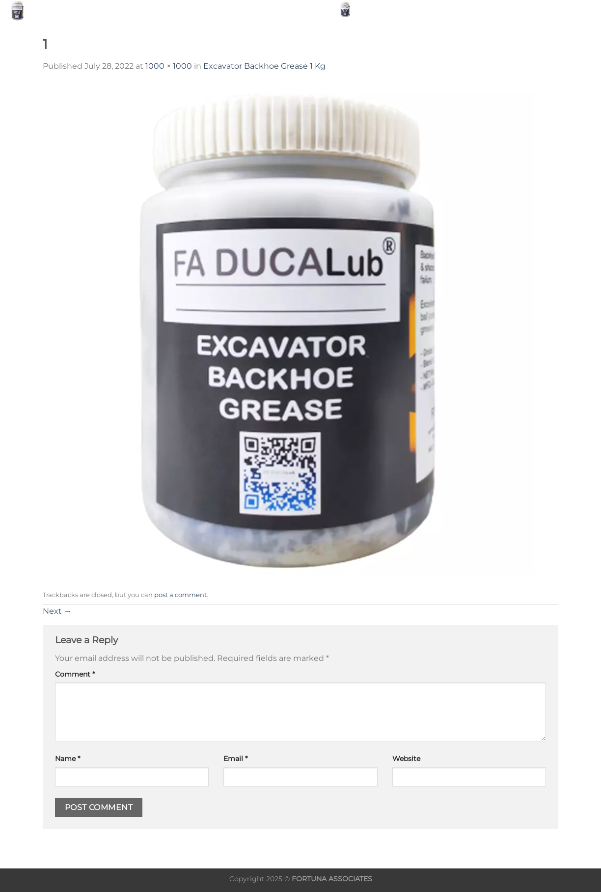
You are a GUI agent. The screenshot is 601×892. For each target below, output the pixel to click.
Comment (75, 674)
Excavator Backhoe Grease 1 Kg (264, 66)
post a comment (180, 595)
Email (235, 758)
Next (57, 611)
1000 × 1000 (168, 66)
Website (406, 758)
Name (67, 758)
